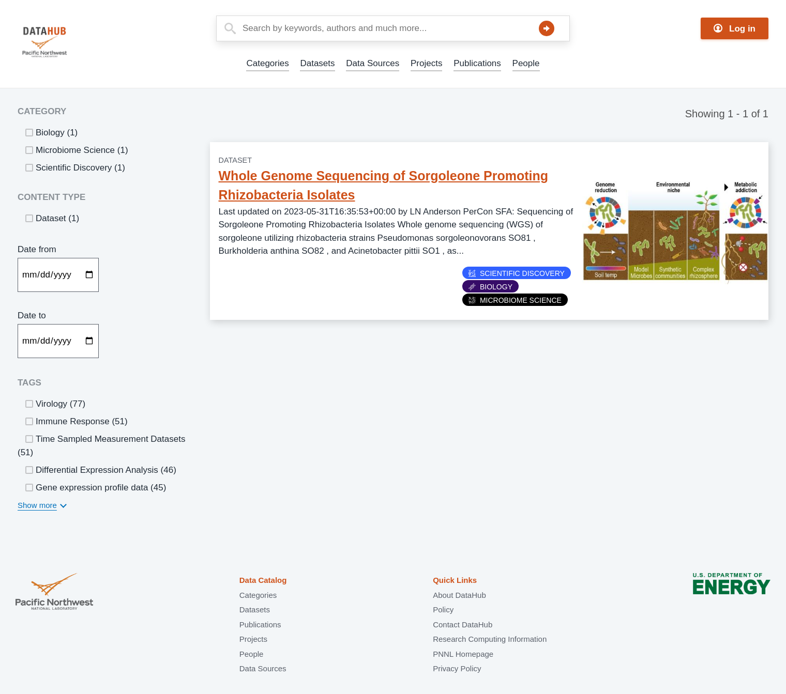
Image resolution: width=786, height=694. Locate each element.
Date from (37, 249)
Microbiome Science (515, 300)
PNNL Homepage (463, 654)
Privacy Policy (457, 668)
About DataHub (459, 595)
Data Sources (372, 63)
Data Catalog (263, 580)
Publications (477, 63)
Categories (267, 63)
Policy (443, 609)
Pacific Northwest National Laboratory (54, 592)
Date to (32, 315)
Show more (37, 505)
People (526, 63)
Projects (426, 63)
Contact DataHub (462, 624)
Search (546, 28)
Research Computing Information (490, 639)
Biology (490, 287)
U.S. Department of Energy (731, 592)
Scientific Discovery (516, 273)
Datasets (317, 63)
